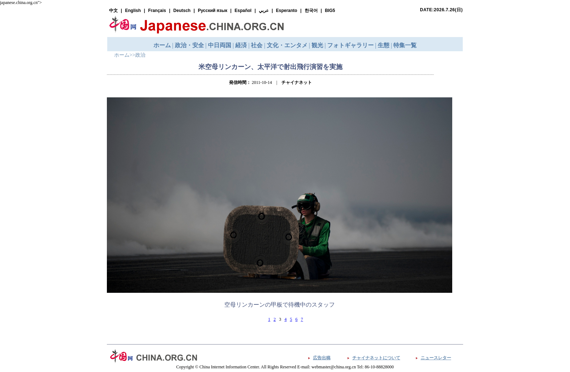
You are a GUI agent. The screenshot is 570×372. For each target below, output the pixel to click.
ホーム (121, 55)
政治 (140, 55)
